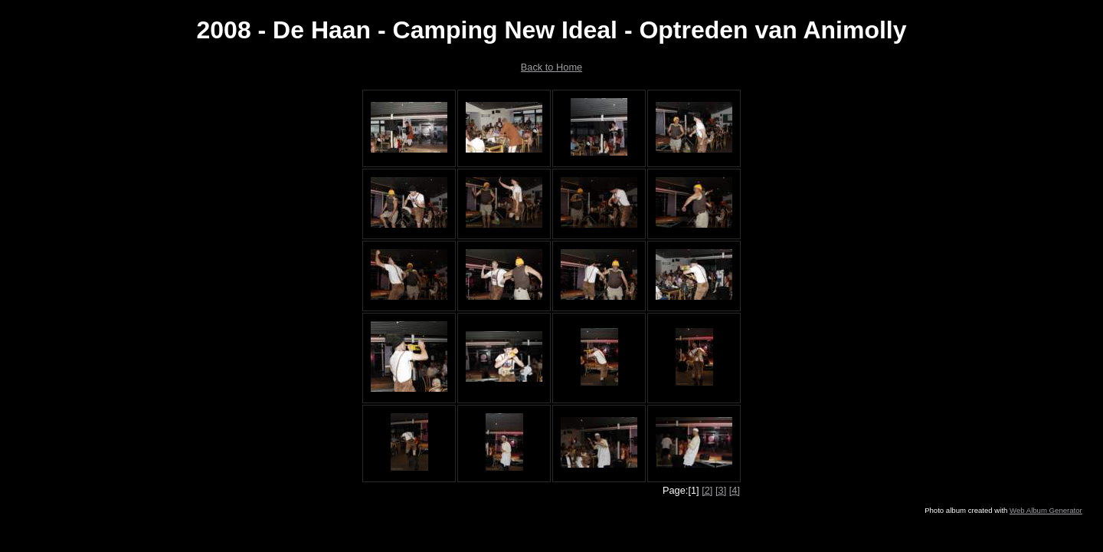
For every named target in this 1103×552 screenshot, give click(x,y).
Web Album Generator (1046, 510)
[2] (707, 490)
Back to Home (551, 67)
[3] (720, 490)
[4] (734, 490)
